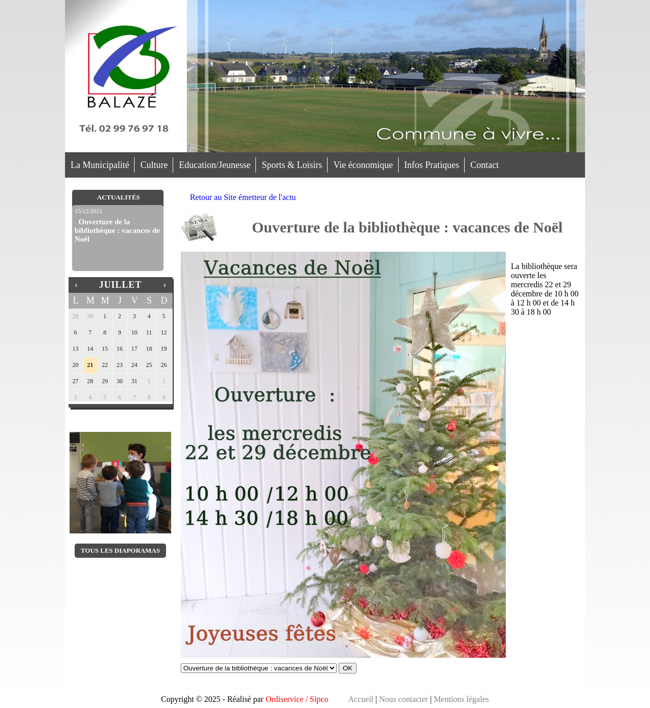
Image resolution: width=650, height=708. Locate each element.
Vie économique (363, 165)
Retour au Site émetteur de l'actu (243, 197)
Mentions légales (461, 699)
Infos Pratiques (431, 165)
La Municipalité (100, 165)
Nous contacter (403, 699)
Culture (154, 165)
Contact (484, 165)
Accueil (361, 699)
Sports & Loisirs (292, 165)
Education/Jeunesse (214, 165)
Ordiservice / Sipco (297, 699)
